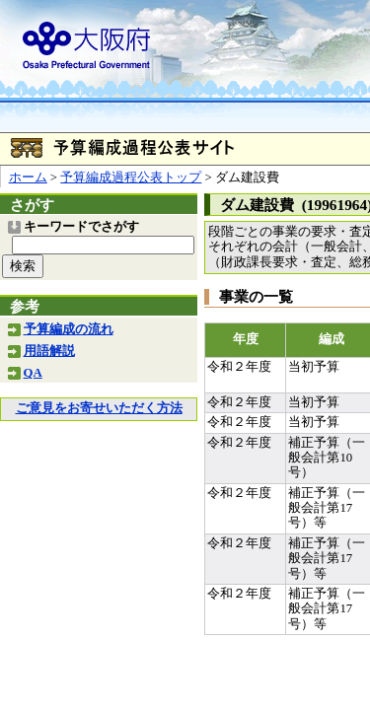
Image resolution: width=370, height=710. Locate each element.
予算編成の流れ (68, 329)
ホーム (28, 177)
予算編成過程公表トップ (130, 177)
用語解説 (49, 351)
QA (33, 373)
